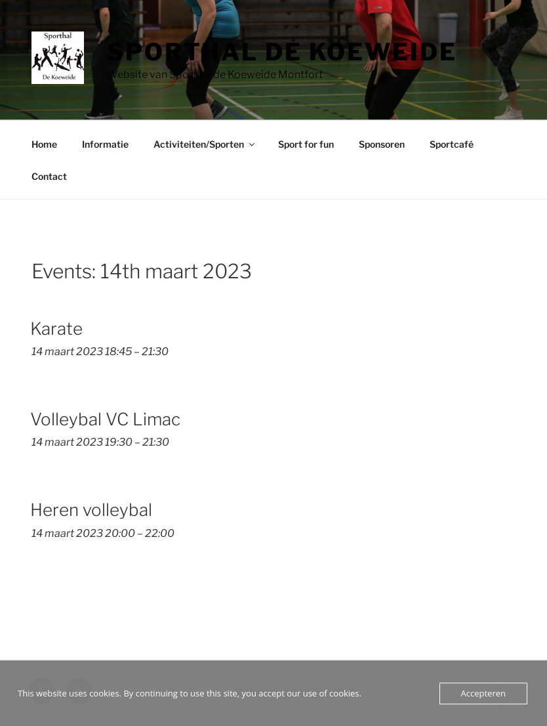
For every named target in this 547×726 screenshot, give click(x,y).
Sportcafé (452, 144)
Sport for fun (306, 144)
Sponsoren (382, 144)
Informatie (105, 144)
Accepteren (483, 693)
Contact (49, 176)
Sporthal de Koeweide (282, 51)
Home (44, 144)
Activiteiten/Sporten (204, 144)
